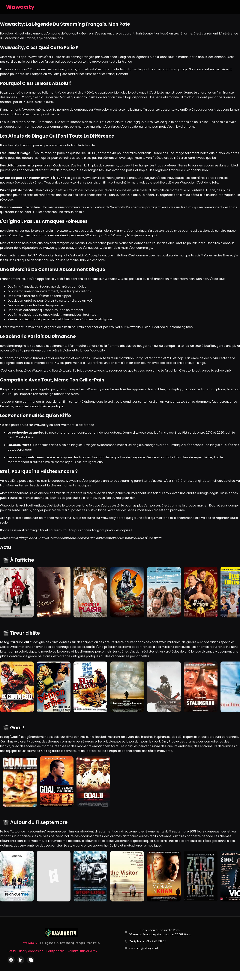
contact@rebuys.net (143, 948)
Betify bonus (55, 951)
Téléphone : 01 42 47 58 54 (147, 941)
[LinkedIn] (20, 960)
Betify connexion (31, 951)
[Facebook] (11, 960)
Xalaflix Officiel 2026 (82, 951)
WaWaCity (30, 943)
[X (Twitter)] (30, 960)
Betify (12, 951)
